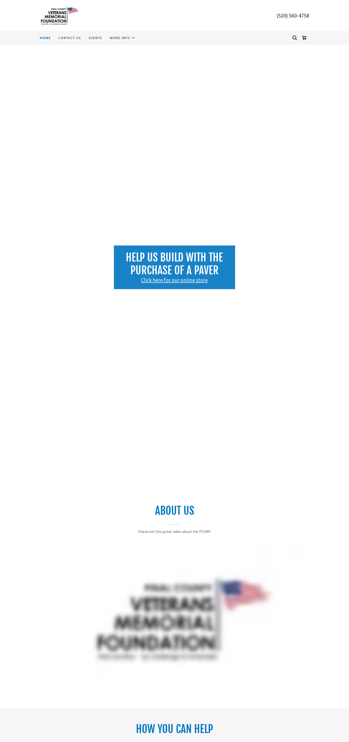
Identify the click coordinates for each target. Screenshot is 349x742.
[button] (122, 38)
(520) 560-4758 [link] (293, 15)
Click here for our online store (174, 280)
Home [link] (45, 38)
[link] (60, 15)
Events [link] (95, 38)
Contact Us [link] (69, 38)
